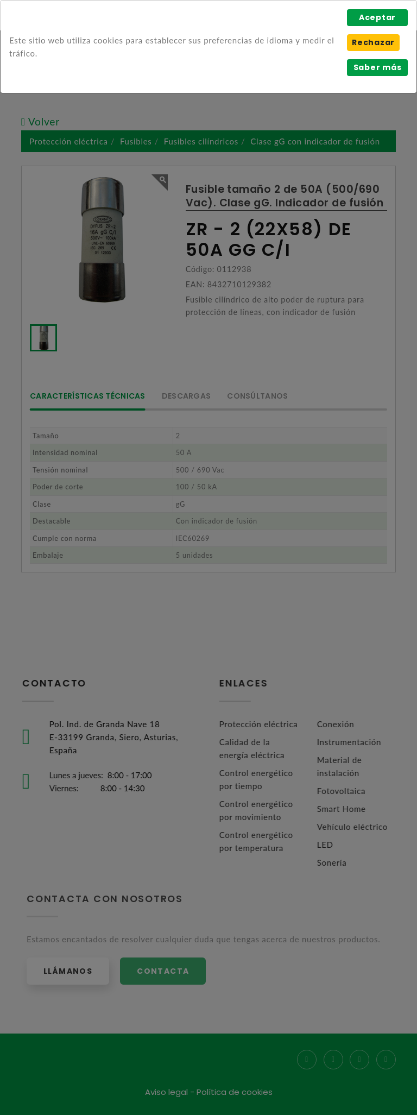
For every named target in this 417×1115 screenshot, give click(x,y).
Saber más (377, 67)
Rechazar (373, 42)
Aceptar (377, 17)
